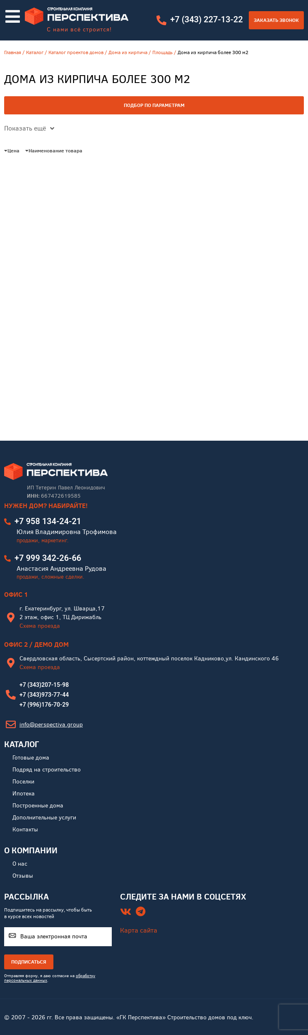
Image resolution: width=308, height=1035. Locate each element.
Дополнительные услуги (44, 817)
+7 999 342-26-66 (47, 558)
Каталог (34, 52)
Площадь (162, 52)
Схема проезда (39, 626)
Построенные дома (37, 805)
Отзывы (22, 876)
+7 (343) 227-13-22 (206, 19)
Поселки (23, 782)
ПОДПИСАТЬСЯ (28, 961)
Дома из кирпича (127, 52)
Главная (12, 52)
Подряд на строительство (46, 770)
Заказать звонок (276, 20)
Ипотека (23, 794)
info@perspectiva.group (51, 725)
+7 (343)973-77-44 (44, 694)
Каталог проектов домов (75, 52)
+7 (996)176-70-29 (44, 704)
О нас (19, 864)
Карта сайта (138, 930)
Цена (11, 150)
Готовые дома (30, 758)
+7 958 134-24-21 (47, 521)
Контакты (25, 829)
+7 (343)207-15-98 (44, 684)
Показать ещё (29, 128)
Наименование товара (53, 150)
